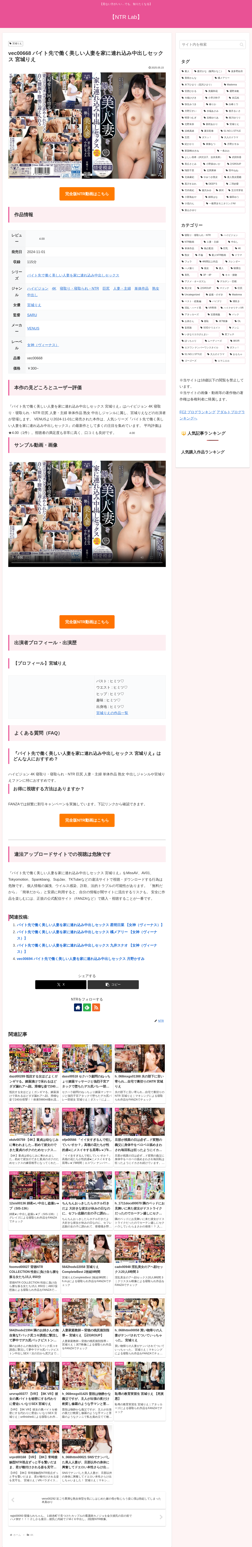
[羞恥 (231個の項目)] (206, 321)
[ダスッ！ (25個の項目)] (208, 138)
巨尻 (106, 288)
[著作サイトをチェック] (78, 1007)
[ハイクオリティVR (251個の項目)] (232, 308)
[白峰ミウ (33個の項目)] (234, 104)
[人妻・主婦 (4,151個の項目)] (214, 242)
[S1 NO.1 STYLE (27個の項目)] (232, 131)
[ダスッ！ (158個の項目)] (235, 348)
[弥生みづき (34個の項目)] (192, 104)
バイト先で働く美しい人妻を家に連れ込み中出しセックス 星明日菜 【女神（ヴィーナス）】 (90, 925)
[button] (113, 984)
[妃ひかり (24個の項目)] (190, 144)
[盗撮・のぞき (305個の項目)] (215, 295)
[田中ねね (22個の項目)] (234, 171)
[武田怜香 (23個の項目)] (236, 157)
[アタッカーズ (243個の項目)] (192, 315)
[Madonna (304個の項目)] (236, 295)
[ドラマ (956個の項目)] (237, 255)
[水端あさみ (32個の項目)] (212, 111)
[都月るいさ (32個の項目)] (234, 111)
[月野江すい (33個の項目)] (190, 111)
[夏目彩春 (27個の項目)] (208, 131)
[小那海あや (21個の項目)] (191, 197)
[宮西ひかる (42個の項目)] (191, 91)
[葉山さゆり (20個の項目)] (212, 210)
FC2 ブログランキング (198, 412)
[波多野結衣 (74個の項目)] (235, 71)
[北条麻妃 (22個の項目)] (189, 177)
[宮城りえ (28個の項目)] (235, 124)
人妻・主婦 (122, 288)
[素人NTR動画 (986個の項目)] (218, 255)
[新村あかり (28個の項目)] (212, 124)
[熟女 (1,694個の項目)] (186, 255)
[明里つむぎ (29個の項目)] (190, 118)
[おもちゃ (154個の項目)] (236, 354)
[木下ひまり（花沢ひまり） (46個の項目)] (200, 85)
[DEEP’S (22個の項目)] (214, 184)
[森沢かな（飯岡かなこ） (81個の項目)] (209, 71)
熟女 (155, 288)
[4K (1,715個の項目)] (239, 249)
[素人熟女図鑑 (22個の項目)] (233, 177)
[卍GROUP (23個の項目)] (235, 164)
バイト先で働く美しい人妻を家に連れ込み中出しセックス (73, 275)
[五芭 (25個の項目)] (188, 138)
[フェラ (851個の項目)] (188, 262)
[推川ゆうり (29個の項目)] (234, 118)
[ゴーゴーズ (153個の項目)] (196, 361)
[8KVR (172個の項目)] (237, 341)
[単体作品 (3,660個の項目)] (189, 249)
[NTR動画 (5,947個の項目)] (190, 242)
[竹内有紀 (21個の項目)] (188, 190)
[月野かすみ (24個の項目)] (233, 144)
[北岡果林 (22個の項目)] (212, 171)
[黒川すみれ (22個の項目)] (191, 184)
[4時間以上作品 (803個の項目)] (210, 262)
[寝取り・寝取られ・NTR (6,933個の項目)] (199, 235)
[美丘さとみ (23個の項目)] (190, 164)
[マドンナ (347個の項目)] (223, 288)
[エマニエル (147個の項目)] (229, 361)
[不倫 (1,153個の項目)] (200, 255)
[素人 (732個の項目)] (186, 71)
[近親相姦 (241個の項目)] (216, 315)
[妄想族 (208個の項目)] (189, 328)
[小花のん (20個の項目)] (192, 204)
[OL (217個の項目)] (239, 321)
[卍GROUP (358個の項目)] (204, 288)
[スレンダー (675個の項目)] (234, 262)
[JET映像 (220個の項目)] (223, 321)
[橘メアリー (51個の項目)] (229, 78)
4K (54, 288)
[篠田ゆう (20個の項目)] (235, 197)
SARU (32, 315)
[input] (213, 44)
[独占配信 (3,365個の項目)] (208, 249)
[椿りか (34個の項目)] (213, 104)
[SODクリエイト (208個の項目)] (212, 328)
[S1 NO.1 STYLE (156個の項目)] (192, 354)
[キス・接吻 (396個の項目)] (232, 275)
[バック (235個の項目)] (236, 315)
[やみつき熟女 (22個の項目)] (210, 177)
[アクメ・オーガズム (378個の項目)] (197, 282)
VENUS (33, 328)
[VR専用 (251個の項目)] (211, 308)
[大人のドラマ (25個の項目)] (232, 138)
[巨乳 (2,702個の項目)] (226, 249)
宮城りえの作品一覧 (112, 713)
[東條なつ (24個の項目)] (211, 144)
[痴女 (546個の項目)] (206, 268)
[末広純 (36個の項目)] (236, 98)
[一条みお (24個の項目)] (230, 151)
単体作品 (141, 288)
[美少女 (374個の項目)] (187, 288)
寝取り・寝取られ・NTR (79, 288)
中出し (32, 295)
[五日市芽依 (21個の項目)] (236, 190)
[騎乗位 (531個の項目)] (237, 268)
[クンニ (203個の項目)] (236, 328)
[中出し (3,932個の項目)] (235, 242)
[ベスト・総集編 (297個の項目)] (193, 301)
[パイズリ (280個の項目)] (217, 301)
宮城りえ (15, 43)
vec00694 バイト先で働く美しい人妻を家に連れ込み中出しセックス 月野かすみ (81, 959)
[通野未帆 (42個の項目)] (235, 91)
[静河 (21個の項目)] (220, 190)
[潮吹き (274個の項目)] (236, 301)
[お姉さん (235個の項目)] (189, 321)
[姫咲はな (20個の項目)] (214, 197)
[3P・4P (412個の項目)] (209, 275)
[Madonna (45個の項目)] (233, 85)
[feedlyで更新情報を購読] (87, 1007)
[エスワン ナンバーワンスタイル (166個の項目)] (202, 348)
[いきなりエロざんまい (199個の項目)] (199, 335)
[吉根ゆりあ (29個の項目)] (212, 118)
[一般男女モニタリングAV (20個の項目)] (224, 204)
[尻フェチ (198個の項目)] (232, 335)
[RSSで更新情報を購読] (96, 1007)
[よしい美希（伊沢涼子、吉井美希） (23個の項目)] (203, 157)
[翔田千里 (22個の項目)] (190, 171)
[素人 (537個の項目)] (221, 268)
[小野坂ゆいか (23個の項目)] (212, 164)
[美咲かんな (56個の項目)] (196, 78)
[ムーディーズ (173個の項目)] (215, 341)
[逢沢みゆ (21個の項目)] (205, 190)
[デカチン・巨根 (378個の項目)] (230, 282)
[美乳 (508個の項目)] (189, 275)
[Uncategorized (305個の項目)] (191, 295)
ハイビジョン (37, 288)
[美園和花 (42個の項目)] (214, 91)
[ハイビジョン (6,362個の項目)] (232, 235)
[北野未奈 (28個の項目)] (190, 124)
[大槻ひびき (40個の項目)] (191, 98)
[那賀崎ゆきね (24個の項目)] (197, 151)
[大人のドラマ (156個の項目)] (216, 354)
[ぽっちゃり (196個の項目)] (191, 341)
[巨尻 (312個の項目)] (239, 288)
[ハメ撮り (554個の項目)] (189, 268)
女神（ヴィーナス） (43, 345)
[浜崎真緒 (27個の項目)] (189, 131)
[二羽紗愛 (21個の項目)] (234, 184)
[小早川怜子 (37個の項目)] (215, 98)
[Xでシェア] (60, 984)
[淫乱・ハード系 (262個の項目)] (191, 308)
